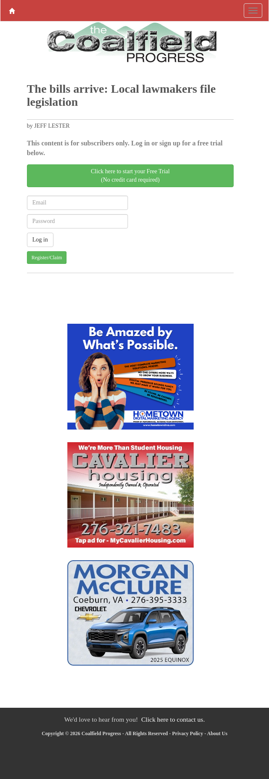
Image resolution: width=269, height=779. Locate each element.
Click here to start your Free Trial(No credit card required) (130, 175)
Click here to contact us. (173, 719)
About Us (217, 733)
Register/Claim (47, 258)
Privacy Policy (187, 733)
